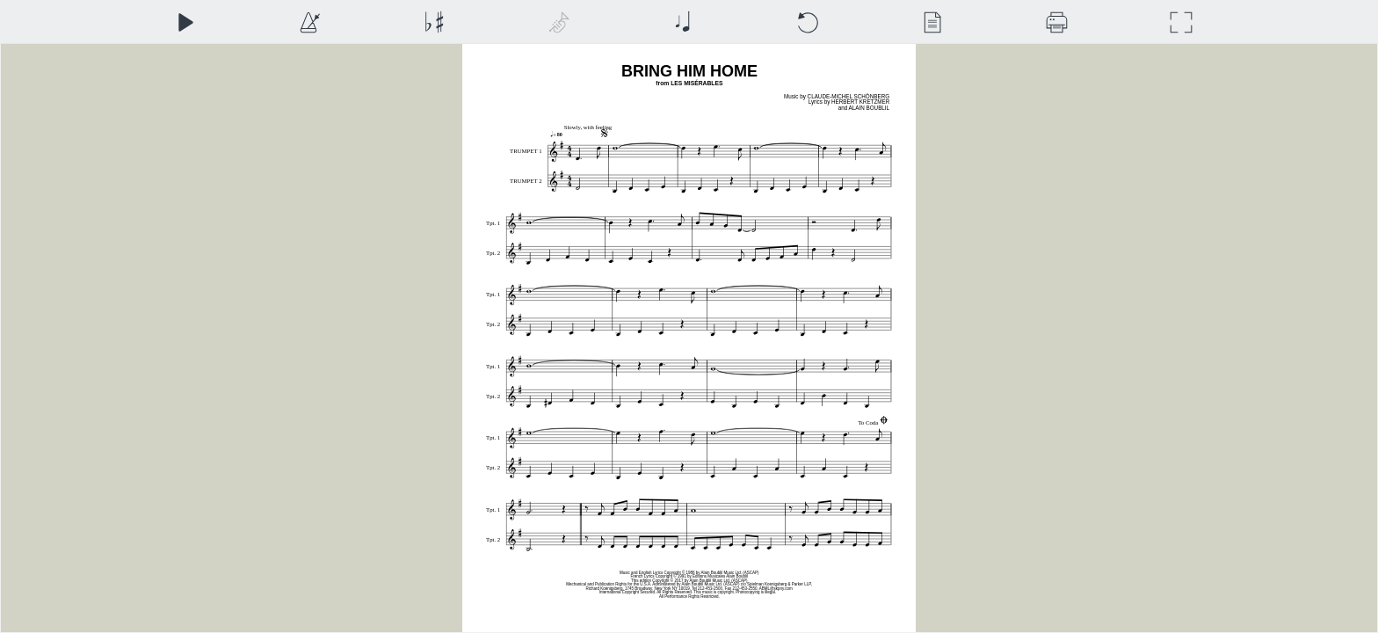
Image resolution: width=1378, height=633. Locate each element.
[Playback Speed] (309, 22)
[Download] (1057, 22)
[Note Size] (682, 22)
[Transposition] (434, 22)
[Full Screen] (1181, 22)
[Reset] (807, 22)
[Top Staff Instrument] (558, 22)
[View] (932, 22)
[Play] (185, 22)
